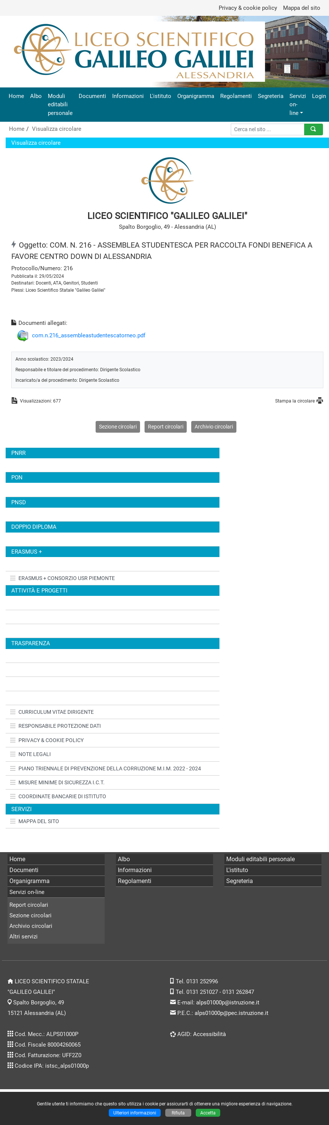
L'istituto (160, 96)
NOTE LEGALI (30, 754)
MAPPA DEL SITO (34, 821)
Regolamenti (236, 96)
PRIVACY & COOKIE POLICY (47, 740)
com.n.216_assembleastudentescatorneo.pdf (88, 335)
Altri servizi (23, 936)
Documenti (92, 96)
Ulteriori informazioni (134, 1113)
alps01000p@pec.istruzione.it (231, 1013)
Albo (36, 96)
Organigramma (195, 96)
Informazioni (128, 96)
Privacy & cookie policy (248, 8)
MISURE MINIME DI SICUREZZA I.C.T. (57, 782)
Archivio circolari (214, 427)
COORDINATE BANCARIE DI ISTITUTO (58, 796)
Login (319, 96)
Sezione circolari (118, 427)
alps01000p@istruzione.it (227, 1002)
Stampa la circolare (295, 401)
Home (16, 96)
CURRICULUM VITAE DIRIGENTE (52, 712)
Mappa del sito (301, 8)
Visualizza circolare (56, 129)
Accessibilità (209, 1034)
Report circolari (165, 427)
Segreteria (270, 96)
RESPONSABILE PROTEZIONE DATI (55, 726)
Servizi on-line (297, 104)
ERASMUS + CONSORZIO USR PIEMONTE (62, 578)
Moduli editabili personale (60, 104)
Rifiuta (178, 1113)
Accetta (208, 1113)
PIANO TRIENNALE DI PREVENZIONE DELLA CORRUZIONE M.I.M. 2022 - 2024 (105, 768)
